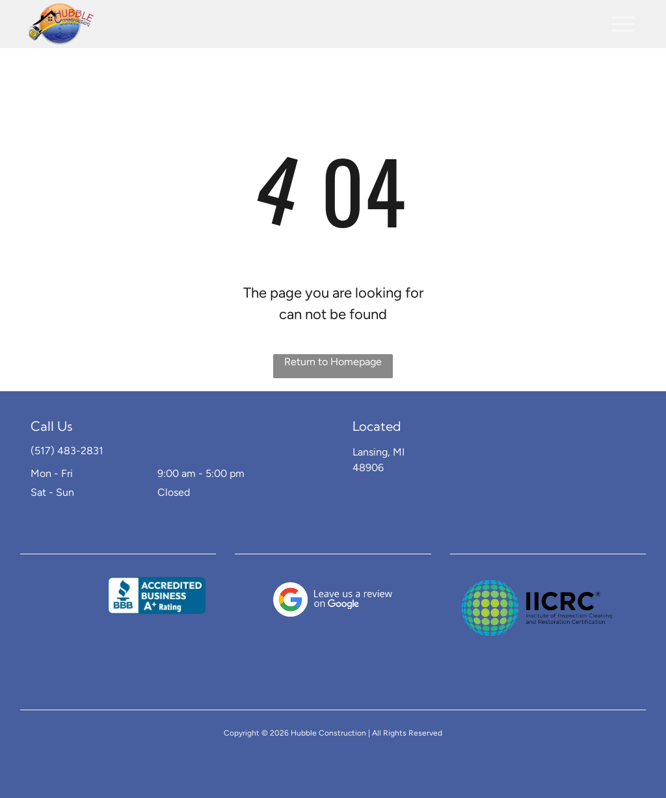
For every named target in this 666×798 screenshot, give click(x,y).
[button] (623, 24)
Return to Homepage (333, 361)
